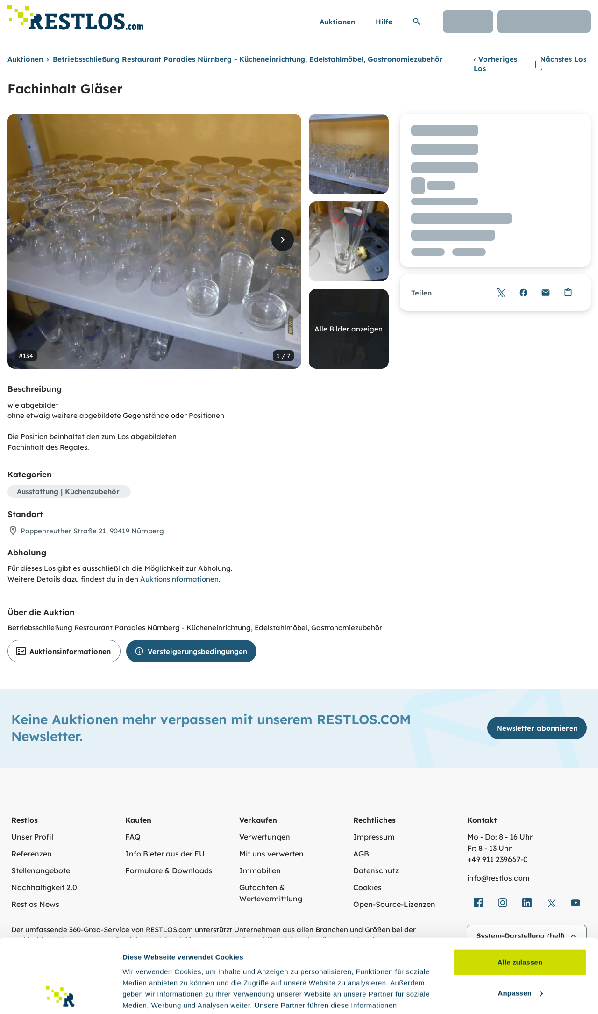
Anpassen (520, 924)
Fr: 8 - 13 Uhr (489, 848)
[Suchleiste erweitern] (417, 21)
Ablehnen (520, 954)
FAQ (133, 836)
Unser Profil (32, 836)
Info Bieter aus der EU (165, 853)
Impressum (374, 836)
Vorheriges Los (495, 64)
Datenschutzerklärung (316, 970)
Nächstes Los (563, 64)
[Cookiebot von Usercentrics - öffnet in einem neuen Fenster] (60, 996)
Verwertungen (264, 836)
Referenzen (31, 853)
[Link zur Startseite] (75, 15)
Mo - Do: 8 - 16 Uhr (500, 836)
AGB (361, 853)
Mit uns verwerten (271, 853)
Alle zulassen (520, 893)
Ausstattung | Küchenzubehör (68, 491)
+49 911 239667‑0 (497, 859)
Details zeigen (146, 996)
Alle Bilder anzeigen (348, 328)
